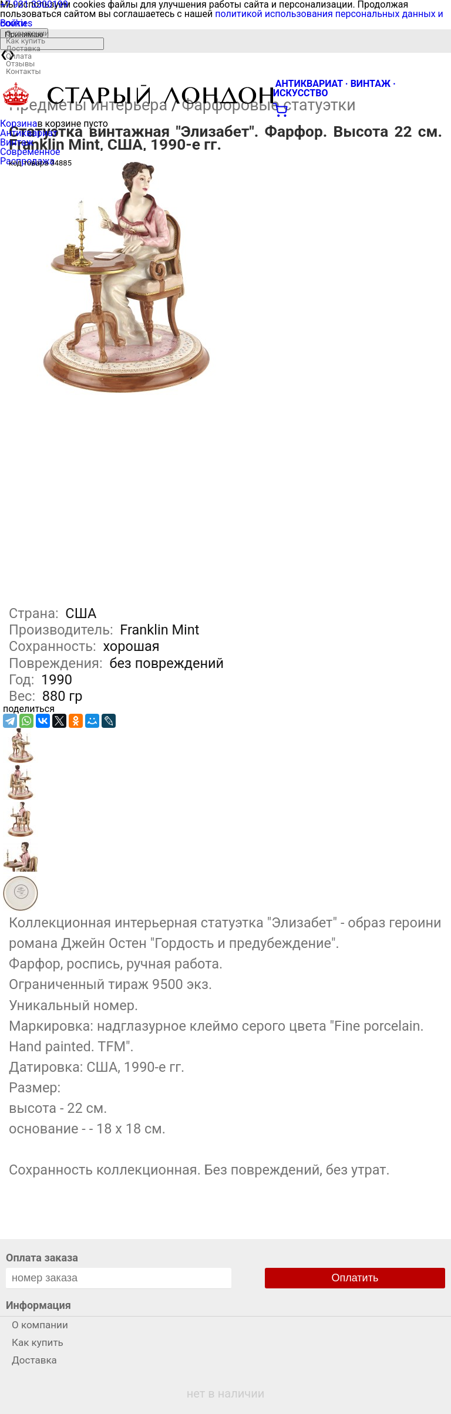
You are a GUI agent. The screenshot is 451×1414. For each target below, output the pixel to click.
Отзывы (20, 63)
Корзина (18, 123)
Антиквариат (29, 133)
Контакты (23, 71)
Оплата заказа (42, 1257)
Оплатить (355, 1278)
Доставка (23, 48)
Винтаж (16, 142)
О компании (27, 33)
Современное (30, 151)
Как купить (25, 40)
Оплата (19, 56)
